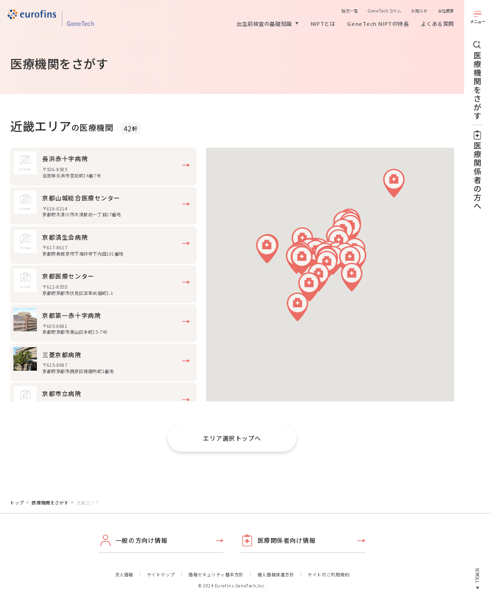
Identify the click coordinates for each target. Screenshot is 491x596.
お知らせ (419, 10)
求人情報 (124, 574)
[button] (394, 183)
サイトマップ (161, 574)
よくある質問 (437, 23)
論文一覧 (349, 10)
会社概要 (446, 10)
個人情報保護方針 (275, 574)
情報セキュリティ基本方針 (216, 574)
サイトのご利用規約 (328, 574)
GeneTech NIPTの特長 (378, 23)
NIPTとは (323, 23)
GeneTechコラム (384, 10)
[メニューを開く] (477, 17)
